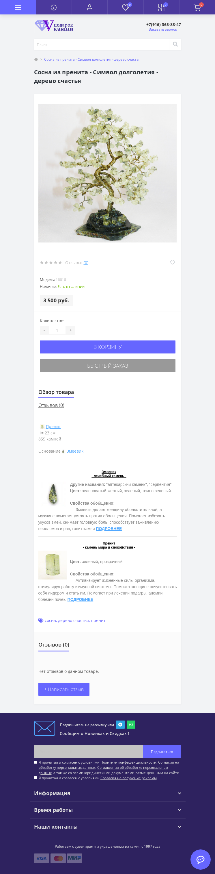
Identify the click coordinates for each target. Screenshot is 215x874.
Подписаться (162, 751)
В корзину (108, 346)
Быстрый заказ (107, 365)
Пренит (53, 426)
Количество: (52, 320)
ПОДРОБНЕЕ (109, 528)
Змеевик (75, 451)
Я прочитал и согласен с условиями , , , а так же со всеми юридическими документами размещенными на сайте (109, 767)
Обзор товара (56, 391)
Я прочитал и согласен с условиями (98, 777)
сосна (50, 620)
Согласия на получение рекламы (128, 777)
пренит (98, 620)
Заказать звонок (163, 29)
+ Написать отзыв (64, 689)
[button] (89, 7)
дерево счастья (73, 620)
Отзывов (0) (51, 405)
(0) (86, 262)
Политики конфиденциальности (128, 762)
